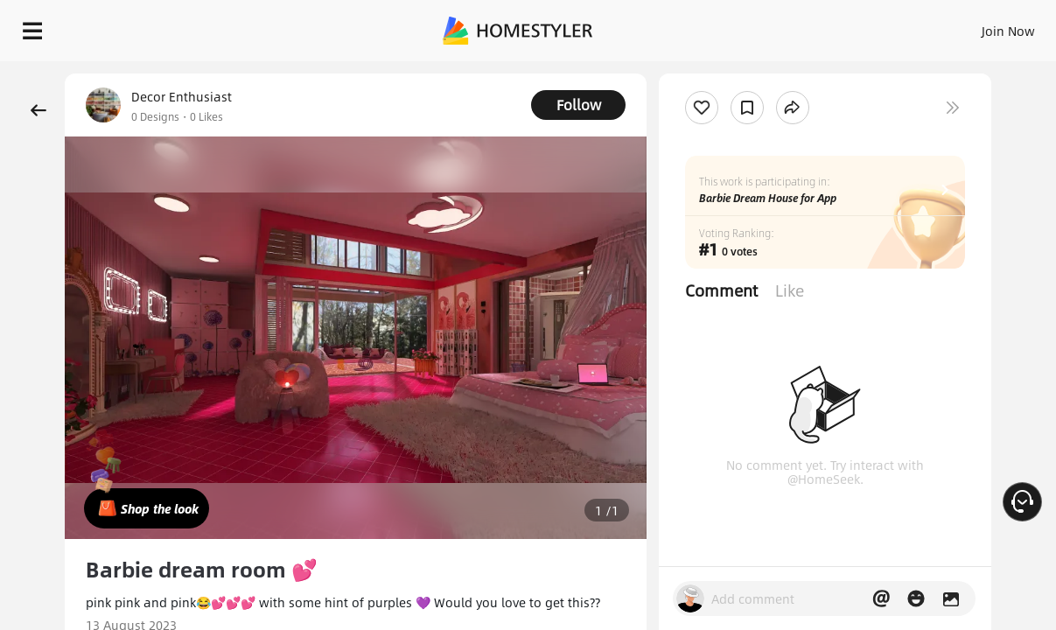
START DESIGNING (969, 26)
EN (858, 26)
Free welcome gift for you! (697, 70)
